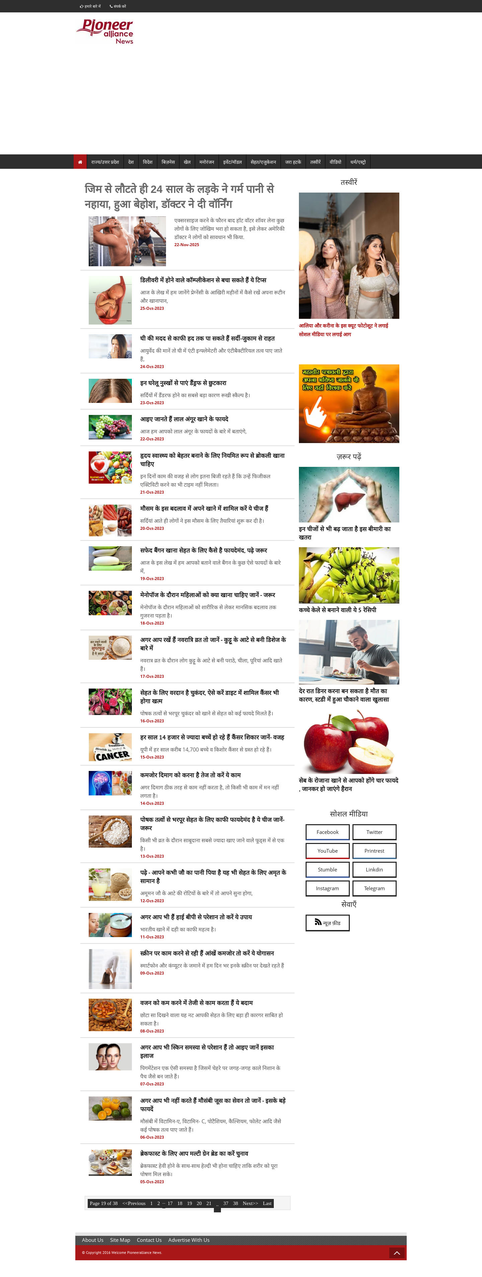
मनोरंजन (206, 161)
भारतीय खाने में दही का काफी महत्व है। (178, 929)
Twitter (375, 832)
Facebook (328, 832)
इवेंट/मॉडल (232, 161)
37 (225, 1203)
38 (235, 1203)
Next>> (250, 1203)
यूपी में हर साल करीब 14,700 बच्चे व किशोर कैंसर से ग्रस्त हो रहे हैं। (205, 750)
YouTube (328, 850)
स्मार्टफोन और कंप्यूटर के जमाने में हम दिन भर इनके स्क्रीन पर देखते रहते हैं (212, 966)
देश (131, 161)
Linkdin (374, 869)
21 (209, 1203)
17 (170, 1203)
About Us (92, 1239)
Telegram (374, 888)
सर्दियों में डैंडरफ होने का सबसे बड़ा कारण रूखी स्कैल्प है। (195, 395)
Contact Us (149, 1239)
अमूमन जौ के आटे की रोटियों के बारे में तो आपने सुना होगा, (196, 893)
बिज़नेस (168, 161)
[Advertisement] (241, 104)
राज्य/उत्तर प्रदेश (105, 161)
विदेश (148, 161)
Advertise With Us (189, 1239)
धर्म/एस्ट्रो (358, 161)
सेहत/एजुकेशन (263, 161)
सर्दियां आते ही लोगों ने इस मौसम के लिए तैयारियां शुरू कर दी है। (202, 520)
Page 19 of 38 (104, 1203)
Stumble (327, 869)
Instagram (327, 888)
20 (199, 1203)
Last (267, 1203)
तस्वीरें (315, 161)
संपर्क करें (121, 6)
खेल (187, 161)
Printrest (374, 850)
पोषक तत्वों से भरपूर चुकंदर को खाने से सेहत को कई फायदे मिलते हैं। (206, 713)
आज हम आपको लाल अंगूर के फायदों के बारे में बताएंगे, (193, 431)
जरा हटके (293, 161)
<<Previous (133, 1203)
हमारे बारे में (91, 6)
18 (179, 1203)
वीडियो (335, 161)
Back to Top (397, 1253)
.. (217, 1204)
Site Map (120, 1239)
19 (189, 1203)
